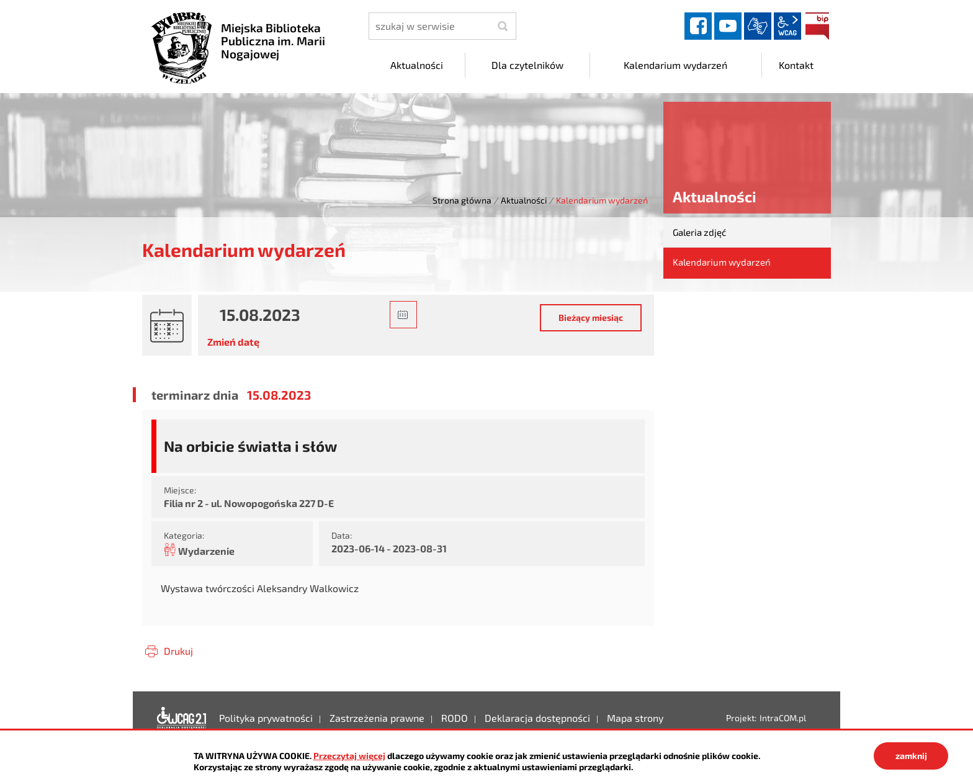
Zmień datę (233, 342)
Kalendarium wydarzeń (722, 261)
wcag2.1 (787, 26)
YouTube (728, 26)
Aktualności (524, 200)
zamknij (911, 755)
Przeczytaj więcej (349, 755)
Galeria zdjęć (699, 232)
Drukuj (178, 651)
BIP (817, 26)
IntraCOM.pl (783, 717)
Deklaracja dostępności (182, 718)
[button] (403, 314)
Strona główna (462, 200)
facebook (698, 26)
